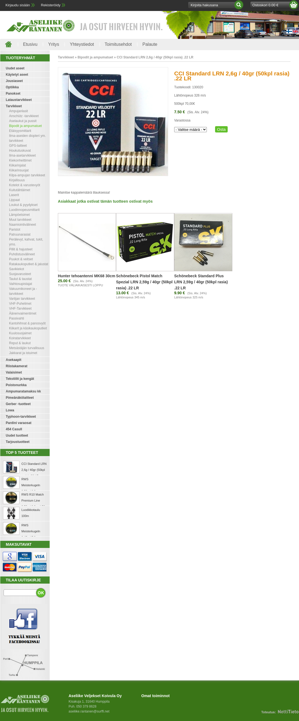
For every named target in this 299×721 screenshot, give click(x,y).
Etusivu (30, 44)
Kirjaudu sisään (17, 5)
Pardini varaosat (18, 423)
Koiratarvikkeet (20, 338)
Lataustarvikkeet (19, 100)
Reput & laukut (20, 343)
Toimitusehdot (118, 44)
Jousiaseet (14, 81)
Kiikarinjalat (17, 165)
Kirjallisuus (17, 180)
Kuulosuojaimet (20, 333)
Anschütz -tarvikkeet (24, 116)
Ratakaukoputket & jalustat (28, 264)
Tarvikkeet (14, 106)
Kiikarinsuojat (19, 170)
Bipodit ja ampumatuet (25, 126)
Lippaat (14, 200)
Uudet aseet (15, 68)
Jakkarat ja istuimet (23, 353)
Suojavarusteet (20, 274)
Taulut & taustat (20, 279)
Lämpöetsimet (19, 215)
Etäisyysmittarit (20, 131)
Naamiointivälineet (22, 225)
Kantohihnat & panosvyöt (27, 323)
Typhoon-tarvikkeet (21, 417)
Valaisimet (14, 372)
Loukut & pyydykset (23, 205)
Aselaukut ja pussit (22, 121)
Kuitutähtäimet (19, 190)
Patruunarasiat (19, 234)
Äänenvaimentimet (22, 313)
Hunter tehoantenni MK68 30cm (86, 276)
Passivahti (16, 318)
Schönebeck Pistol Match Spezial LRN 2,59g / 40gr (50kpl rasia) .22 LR (144, 282)
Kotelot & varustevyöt (24, 185)
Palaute (149, 44)
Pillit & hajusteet (20, 249)
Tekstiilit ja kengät (20, 379)
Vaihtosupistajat (20, 284)
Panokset (13, 93)
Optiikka (12, 87)
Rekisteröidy (51, 5)
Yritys (53, 44)
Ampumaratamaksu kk (23, 391)
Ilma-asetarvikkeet (22, 155)
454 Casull (14, 429)
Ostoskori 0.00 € (265, 5)
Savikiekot (16, 269)
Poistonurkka (16, 385)
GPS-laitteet (18, 146)
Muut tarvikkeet (20, 220)
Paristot (14, 229)
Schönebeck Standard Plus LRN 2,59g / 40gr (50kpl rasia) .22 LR (201, 282)
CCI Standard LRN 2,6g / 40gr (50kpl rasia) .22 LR (34, 469)
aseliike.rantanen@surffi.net (89, 711)
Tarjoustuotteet (17, 442)
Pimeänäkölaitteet (20, 398)
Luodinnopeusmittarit (24, 210)
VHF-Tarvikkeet (20, 308)
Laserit (14, 195)
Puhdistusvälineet (22, 254)
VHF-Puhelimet (20, 304)
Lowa (10, 410)
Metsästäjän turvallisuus (26, 348)
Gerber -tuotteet (18, 404)
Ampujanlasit (18, 111)
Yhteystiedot (82, 44)
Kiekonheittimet (20, 160)
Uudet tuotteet (17, 435)
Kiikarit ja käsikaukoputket (28, 328)
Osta (221, 129)
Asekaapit (13, 360)
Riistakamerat (16, 366)
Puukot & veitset (21, 259)
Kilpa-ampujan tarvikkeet (27, 175)
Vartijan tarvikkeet (22, 299)
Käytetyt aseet (17, 75)
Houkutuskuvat (20, 150)
